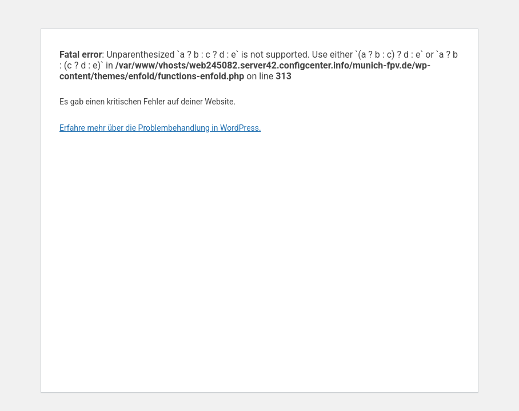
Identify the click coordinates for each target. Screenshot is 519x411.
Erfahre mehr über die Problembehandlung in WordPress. (160, 127)
